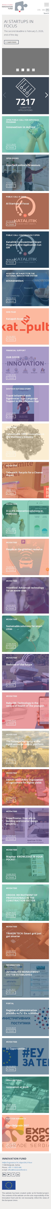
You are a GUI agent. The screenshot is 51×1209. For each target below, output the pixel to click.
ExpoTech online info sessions (23, 165)
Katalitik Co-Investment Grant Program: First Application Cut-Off (24, 245)
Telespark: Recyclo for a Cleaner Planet (24, 474)
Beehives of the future (19, 664)
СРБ (39, 10)
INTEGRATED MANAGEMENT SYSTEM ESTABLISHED (23, 973)
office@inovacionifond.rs (17, 1170)
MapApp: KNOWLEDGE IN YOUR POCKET (24, 858)
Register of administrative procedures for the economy (22, 1012)
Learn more (10, 42)
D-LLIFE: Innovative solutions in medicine (24, 512)
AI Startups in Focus (17, 203)
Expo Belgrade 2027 (17, 1125)
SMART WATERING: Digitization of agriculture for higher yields (24, 781)
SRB (43, 10)
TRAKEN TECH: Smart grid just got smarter (23, 935)
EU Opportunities (16, 1048)
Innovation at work (17, 1087)
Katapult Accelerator (18, 319)
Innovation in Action (20, 127)
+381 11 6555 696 (14, 1167)
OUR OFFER (12, 357)
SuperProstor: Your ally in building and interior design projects (22, 821)
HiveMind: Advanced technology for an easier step (25, 589)
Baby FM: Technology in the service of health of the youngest (25, 704)
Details (10, 147)
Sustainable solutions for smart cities (24, 627)
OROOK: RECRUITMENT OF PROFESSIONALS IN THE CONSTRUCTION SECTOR (21, 898)
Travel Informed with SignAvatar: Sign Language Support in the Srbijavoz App (22, 398)
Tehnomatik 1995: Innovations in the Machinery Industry (25, 435)
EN (47, 10)
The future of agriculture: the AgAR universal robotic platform (25, 743)
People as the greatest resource (24, 549)
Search (46, 13)
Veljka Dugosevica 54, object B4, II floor (17, 1162)
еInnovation (15, 280)
